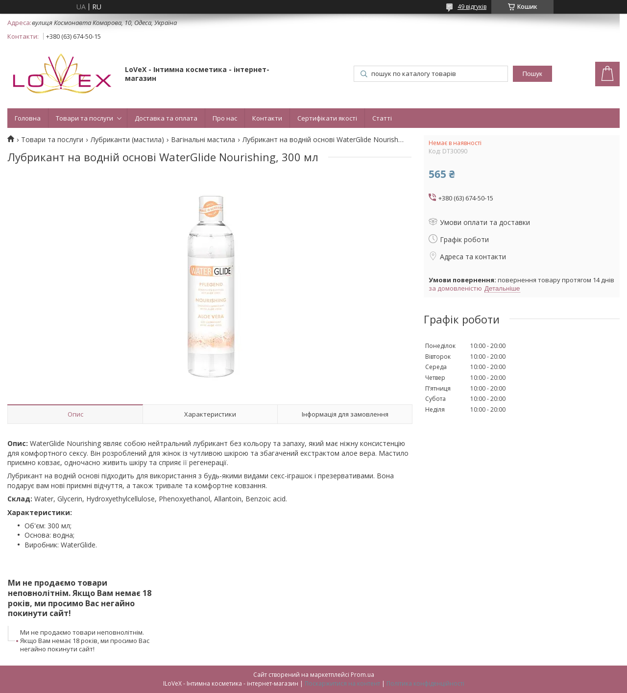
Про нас (225, 118)
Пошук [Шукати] (532, 73)
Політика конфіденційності (425, 683)
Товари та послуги (84, 118)
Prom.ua (362, 674)
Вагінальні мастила (203, 139)
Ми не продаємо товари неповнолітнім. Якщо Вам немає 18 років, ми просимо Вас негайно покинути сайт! (84, 640)
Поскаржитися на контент (342, 683)
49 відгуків (472, 6)
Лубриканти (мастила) (127, 139)
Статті (382, 118)
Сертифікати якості (327, 118)
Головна (28, 118)
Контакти (267, 118)
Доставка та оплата (166, 118)
